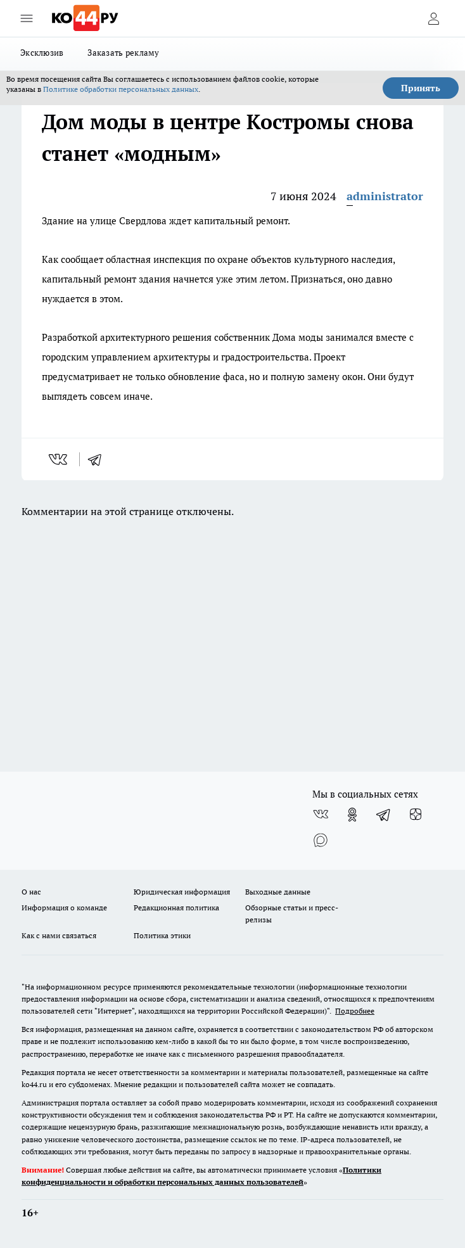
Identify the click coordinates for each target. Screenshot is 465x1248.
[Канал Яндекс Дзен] (415, 814)
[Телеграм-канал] (384, 814)
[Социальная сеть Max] (320, 840)
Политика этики (162, 935)
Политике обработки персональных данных (120, 89)
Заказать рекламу (123, 52)
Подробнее (354, 1011)
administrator (385, 196)
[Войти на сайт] (433, 18)
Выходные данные (277, 891)
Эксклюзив (41, 52)
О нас (31, 891)
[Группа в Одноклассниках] (352, 814)
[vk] (59, 459)
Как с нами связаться (59, 935)
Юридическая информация (182, 891)
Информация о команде (64, 907)
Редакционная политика (176, 907)
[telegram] (98, 459)
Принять (420, 88)
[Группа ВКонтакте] (320, 814)
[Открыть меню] (26, 18)
